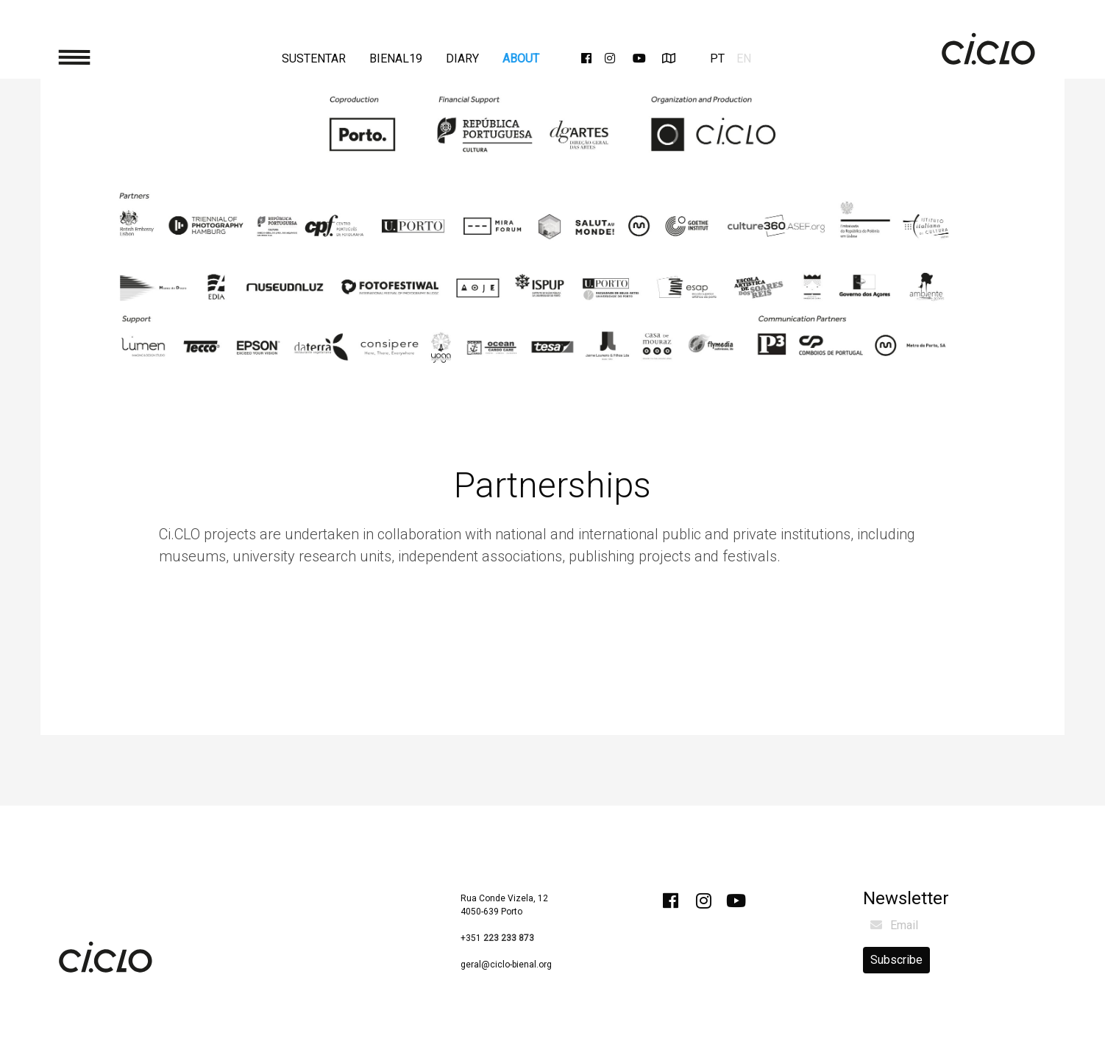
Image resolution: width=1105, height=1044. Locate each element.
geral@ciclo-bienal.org (506, 964)
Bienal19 (395, 59)
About (520, 59)
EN (743, 59)
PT (717, 59)
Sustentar (314, 59)
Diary (462, 59)
